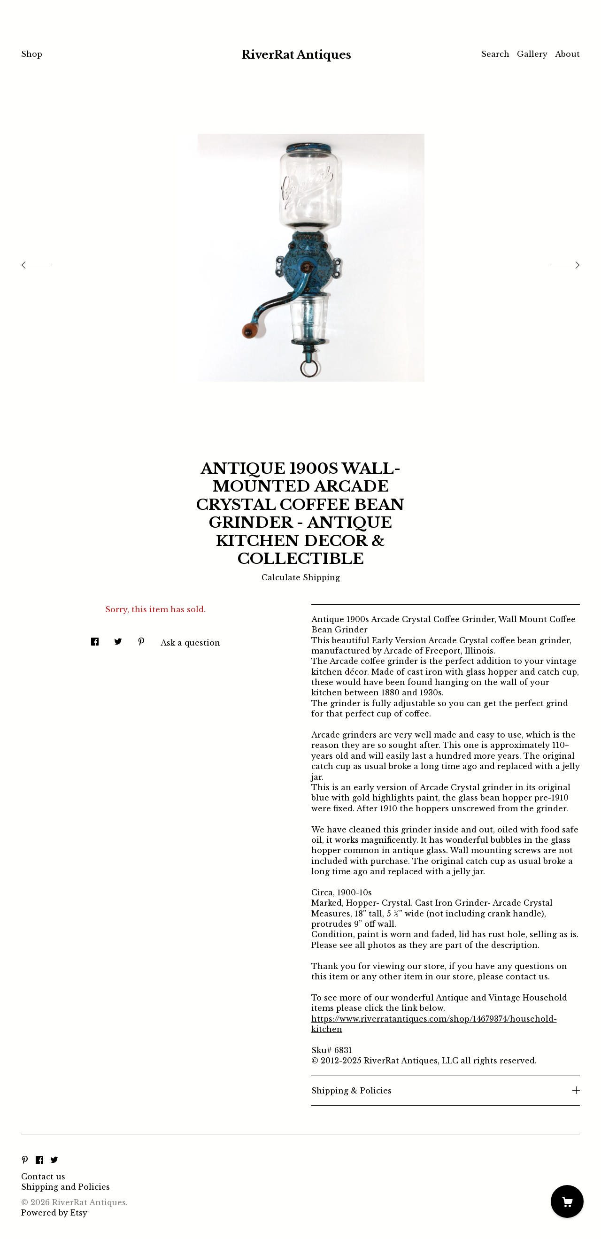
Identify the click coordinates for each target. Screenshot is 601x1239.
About (567, 54)
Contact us (43, 1176)
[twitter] (54, 1160)
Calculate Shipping (301, 577)
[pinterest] (25, 1160)
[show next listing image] (556, 262)
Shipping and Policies (65, 1187)
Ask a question (190, 642)
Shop (31, 54)
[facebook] (39, 1160)
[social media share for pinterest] (141, 639)
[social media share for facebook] (95, 639)
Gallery (532, 54)
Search (495, 54)
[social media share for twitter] (118, 639)
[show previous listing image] (44, 262)
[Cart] (567, 1201)
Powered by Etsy (54, 1212)
